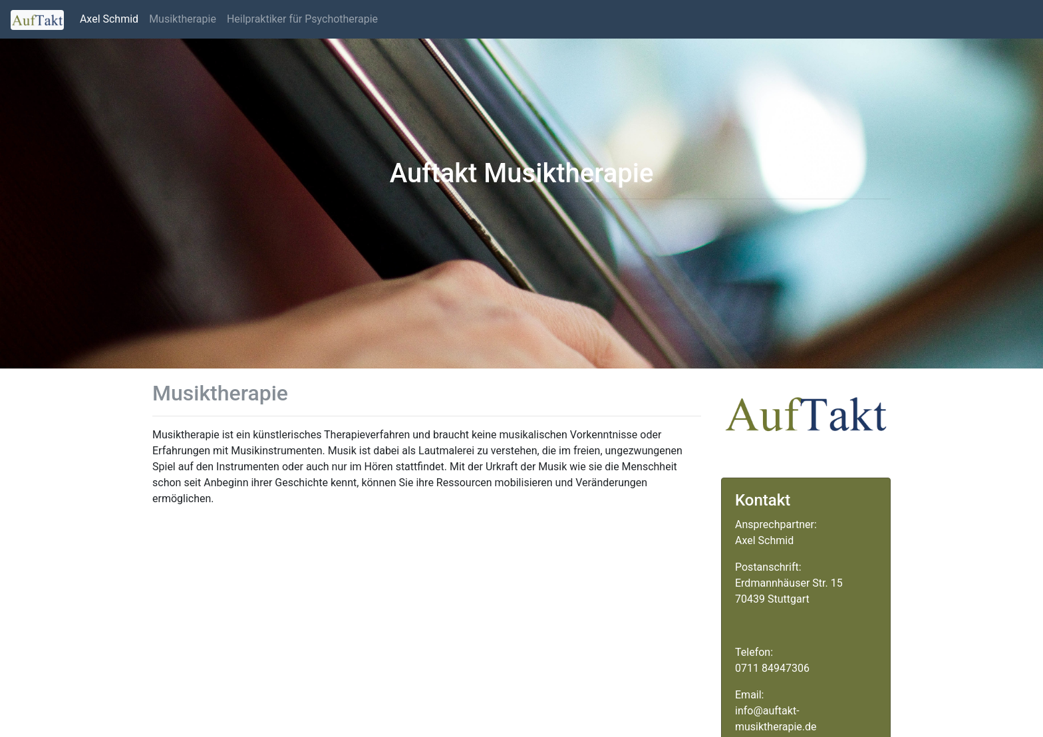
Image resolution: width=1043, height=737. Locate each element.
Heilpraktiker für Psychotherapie (302, 19)
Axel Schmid (109, 19)
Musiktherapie (182, 19)
